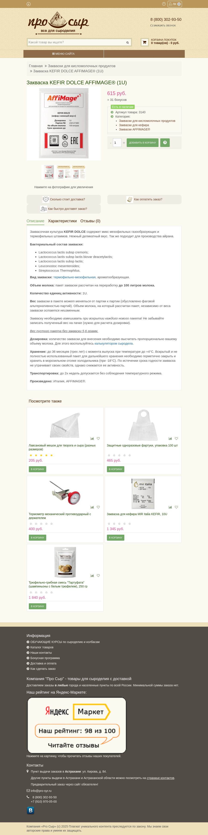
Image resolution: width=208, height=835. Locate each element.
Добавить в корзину (142, 142)
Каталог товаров (42, 647)
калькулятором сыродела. (114, 343)
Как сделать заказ (43, 668)
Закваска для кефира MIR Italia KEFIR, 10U (137, 514)
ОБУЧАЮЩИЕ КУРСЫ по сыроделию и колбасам (65, 642)
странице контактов (160, 778)
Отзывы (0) (90, 221)
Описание (36, 221)
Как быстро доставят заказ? (63, 209)
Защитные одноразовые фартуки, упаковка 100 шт (142, 445)
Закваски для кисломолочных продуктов (82, 66)
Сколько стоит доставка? (63, 199)
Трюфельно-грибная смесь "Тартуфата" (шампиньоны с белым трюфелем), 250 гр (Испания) (58, 586)
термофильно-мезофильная (74, 277)
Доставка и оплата (44, 663)
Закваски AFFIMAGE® (134, 129)
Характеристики (62, 221)
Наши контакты (41, 652)
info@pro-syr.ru (41, 791)
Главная (36, 66)
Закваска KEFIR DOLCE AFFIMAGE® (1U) (68, 71)
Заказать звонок (163, 25)
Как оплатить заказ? (144, 199)
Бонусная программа (45, 658)
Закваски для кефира (134, 125)
